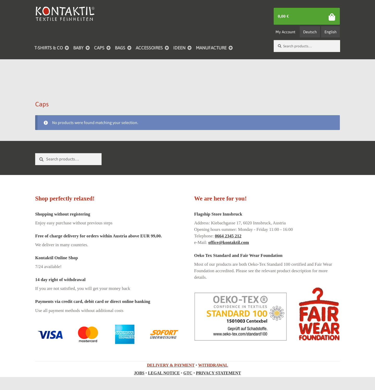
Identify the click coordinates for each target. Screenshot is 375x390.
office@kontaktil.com (228, 242)
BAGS (120, 47)
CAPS (99, 47)
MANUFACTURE (211, 47)
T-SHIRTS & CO (48, 47)
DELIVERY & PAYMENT (171, 365)
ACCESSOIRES (149, 47)
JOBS (139, 373)
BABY (78, 47)
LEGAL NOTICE (164, 373)
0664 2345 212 (228, 235)
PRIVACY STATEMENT (218, 373)
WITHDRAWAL (213, 365)
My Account (285, 32)
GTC (187, 373)
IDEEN (179, 47)
